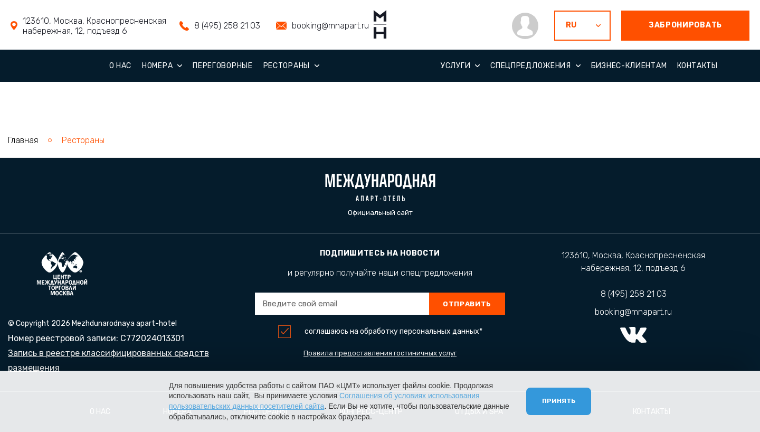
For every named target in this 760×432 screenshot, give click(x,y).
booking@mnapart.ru (330, 26)
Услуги (455, 65)
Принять (558, 401)
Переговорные (222, 65)
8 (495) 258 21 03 (227, 26)
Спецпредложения (530, 65)
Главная (23, 140)
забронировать (685, 25)
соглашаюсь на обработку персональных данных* (393, 331)
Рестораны (286, 65)
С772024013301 (152, 338)
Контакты (697, 65)
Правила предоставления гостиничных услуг (380, 353)
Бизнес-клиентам (629, 65)
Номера (157, 65)
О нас (120, 65)
